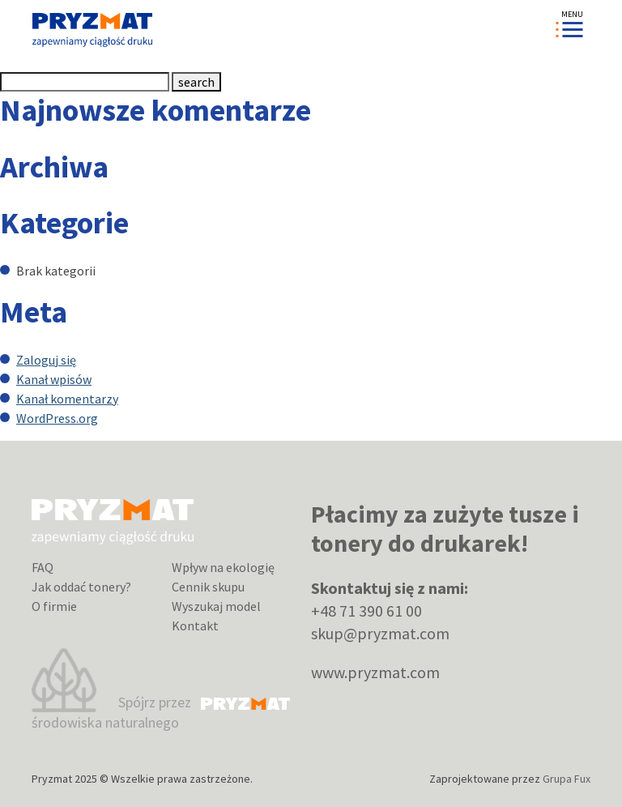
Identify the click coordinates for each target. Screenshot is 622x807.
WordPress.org (57, 418)
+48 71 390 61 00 (366, 610)
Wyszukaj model (216, 606)
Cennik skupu (208, 587)
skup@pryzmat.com (380, 633)
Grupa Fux (566, 778)
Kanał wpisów (54, 379)
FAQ (42, 567)
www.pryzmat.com (375, 672)
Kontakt (195, 625)
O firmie (54, 606)
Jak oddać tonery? (81, 587)
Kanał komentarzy (67, 399)
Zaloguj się (46, 360)
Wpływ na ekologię (223, 567)
